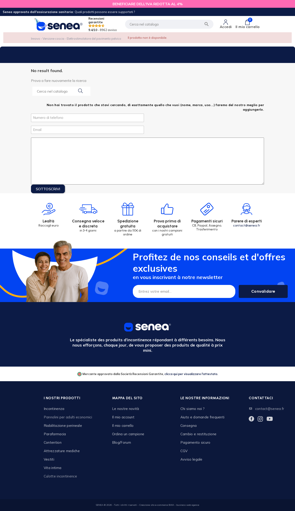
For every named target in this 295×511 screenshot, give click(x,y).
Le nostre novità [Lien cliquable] (125, 409)
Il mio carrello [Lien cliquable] (123, 425)
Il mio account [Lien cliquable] (123, 417)
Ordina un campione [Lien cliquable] (128, 434)
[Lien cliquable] (226, 24)
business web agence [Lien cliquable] (187, 504)
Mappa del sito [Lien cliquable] (127, 398)
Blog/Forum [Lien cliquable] (121, 442)
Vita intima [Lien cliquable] (52, 468)
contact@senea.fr (246, 225)
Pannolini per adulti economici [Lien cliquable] (68, 417)
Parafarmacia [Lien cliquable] (55, 434)
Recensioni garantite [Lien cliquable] (102, 24)
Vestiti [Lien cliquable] (49, 459)
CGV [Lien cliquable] (184, 451)
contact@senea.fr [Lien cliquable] (269, 409)
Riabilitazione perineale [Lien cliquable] (63, 425)
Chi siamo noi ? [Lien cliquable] (192, 409)
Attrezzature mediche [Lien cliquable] (62, 451)
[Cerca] (169, 24)
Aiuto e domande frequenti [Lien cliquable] (202, 417)
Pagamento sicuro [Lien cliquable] (195, 442)
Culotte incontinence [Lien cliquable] (60, 476)
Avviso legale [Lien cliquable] (191, 459)
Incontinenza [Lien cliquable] (54, 409)
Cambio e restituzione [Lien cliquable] (198, 434)
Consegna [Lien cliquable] (188, 425)
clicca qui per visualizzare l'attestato (190, 374)
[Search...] (61, 91)
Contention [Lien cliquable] (53, 442)
